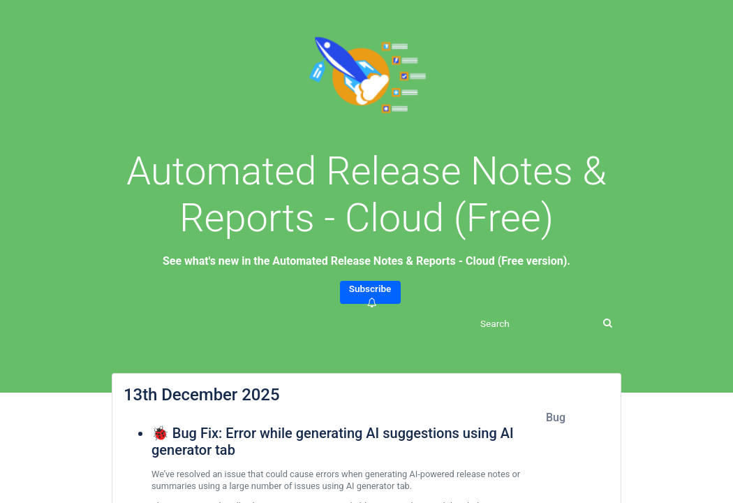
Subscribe (370, 293)
